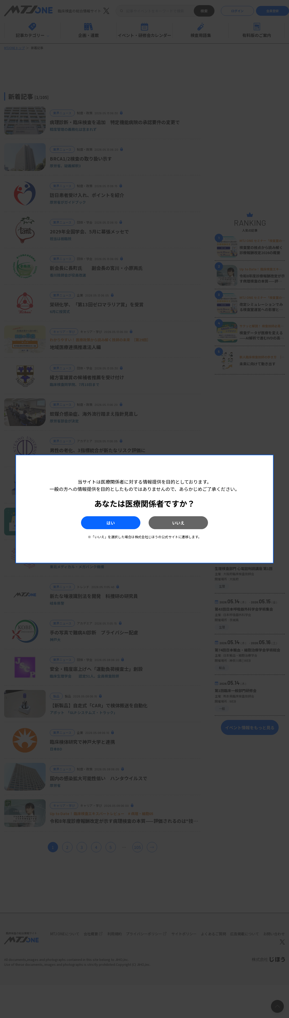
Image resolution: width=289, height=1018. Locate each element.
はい (111, 523)
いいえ (178, 523)
